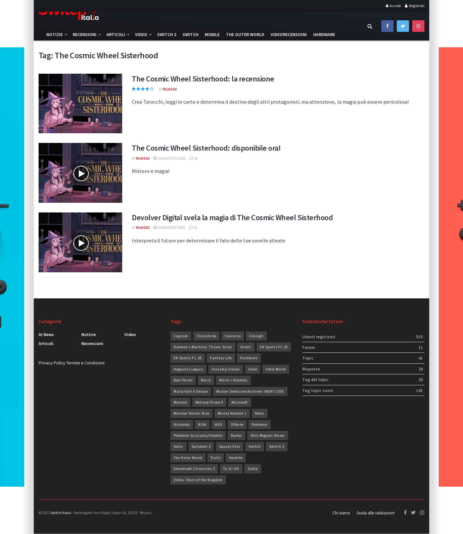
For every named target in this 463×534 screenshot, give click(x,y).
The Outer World (245, 34)
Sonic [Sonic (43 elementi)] (178, 446)
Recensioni (84, 34)
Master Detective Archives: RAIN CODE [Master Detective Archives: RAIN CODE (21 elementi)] (250, 391)
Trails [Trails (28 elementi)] (216, 457)
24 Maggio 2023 (169, 227)
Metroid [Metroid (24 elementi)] (180, 402)
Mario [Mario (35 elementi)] (206, 380)
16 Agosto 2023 (169, 158)
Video (141, 34)
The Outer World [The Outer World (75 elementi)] (188, 457)
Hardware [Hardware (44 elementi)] (249, 358)
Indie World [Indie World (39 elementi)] (276, 369)
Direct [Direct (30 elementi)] (246, 347)
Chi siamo (341, 513)
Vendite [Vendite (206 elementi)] (235, 457)
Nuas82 (170, 89)
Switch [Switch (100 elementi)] (255, 446)
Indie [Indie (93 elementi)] (252, 369)
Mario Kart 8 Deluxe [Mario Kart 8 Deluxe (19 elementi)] (191, 391)
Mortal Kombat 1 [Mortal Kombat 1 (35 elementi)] (232, 413)
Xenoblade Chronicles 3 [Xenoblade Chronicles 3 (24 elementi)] (194, 468)
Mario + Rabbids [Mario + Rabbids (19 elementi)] (233, 380)
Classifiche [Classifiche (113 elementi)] (206, 336)
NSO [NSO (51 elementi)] (218, 424)
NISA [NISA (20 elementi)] (202, 424)
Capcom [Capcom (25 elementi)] (181, 336)
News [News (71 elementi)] (259, 413)
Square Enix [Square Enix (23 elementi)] (229, 446)
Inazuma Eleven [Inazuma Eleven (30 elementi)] (226, 369)
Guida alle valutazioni (376, 513)
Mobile (212, 34)
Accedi (393, 5)
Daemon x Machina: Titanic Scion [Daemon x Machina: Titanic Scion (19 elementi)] (203, 347)
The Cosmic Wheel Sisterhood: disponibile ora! (206, 148)
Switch (190, 34)
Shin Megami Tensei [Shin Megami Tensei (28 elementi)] (267, 435)
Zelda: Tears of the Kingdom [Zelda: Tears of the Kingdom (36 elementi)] (198, 480)
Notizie (54, 34)
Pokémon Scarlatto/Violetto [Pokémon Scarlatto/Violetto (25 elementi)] (198, 435)
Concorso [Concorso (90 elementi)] (233, 336)
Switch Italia (60, 512)
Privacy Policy (52, 363)
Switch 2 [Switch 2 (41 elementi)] (276, 446)
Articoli (115, 34)
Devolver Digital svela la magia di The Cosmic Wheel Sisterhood (232, 217)
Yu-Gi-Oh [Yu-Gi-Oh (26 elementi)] (231, 468)
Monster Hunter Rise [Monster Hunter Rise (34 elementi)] (191, 413)
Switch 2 (166, 34)
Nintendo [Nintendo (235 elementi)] (182, 424)
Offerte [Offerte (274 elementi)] (237, 424)
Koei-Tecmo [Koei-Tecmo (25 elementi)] (183, 380)
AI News (46, 334)
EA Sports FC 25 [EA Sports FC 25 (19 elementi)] (274, 347)
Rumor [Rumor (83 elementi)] (236, 435)
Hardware (324, 34)
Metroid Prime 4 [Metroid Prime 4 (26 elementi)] (209, 402)
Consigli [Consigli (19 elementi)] (256, 336)
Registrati (414, 5)
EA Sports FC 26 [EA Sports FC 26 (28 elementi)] (188, 358)
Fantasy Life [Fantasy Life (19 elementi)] (221, 358)
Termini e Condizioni (85, 363)
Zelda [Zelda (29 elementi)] (253, 468)
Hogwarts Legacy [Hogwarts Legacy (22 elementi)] (188, 369)
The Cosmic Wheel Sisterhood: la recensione (203, 79)
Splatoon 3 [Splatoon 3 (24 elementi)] (201, 446)
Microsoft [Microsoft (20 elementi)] (240, 402)
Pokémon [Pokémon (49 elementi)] (260, 424)
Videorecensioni (289, 34)
